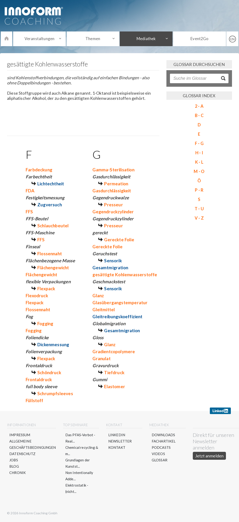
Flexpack (46, 288)
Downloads (163, 435)
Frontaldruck (39, 379)
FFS (29, 211)
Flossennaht (49, 253)
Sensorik (113, 260)
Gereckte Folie (119, 239)
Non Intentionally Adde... (79, 475)
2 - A (199, 106)
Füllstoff (34, 400)
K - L (199, 162)
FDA (30, 190)
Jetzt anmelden (209, 455)
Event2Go (199, 38)
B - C (199, 115)
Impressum (19, 435)
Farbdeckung (39, 169)
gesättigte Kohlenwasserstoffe (124, 274)
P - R (199, 190)
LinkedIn (116, 435)
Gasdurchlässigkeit (111, 190)
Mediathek (146, 38)
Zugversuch (49, 204)
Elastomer (114, 386)
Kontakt (116, 447)
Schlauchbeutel (53, 225)
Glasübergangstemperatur (120, 302)
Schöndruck (49, 372)
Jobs (13, 460)
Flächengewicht (53, 267)
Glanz (98, 295)
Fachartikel (164, 441)
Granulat (101, 358)
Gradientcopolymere (113, 351)
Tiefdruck (114, 372)
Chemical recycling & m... (81, 450)
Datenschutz (22, 454)
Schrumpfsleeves (55, 393)
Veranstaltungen (40, 38)
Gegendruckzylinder (113, 211)
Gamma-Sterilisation (113, 169)
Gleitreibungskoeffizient (117, 316)
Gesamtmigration (110, 267)
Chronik (17, 472)
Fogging (45, 323)
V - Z (199, 218)
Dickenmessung (53, 344)
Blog (14, 466)
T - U (199, 208)
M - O (199, 171)
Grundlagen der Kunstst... (77, 463)
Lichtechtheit (50, 183)
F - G (199, 143)
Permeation (116, 183)
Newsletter (120, 441)
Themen (92, 38)
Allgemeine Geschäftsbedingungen (32, 444)
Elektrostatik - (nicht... (76, 488)
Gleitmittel (103, 309)
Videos (158, 454)
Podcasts (161, 447)
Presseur (113, 204)
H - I (199, 152)
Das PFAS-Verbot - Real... (80, 438)
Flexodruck (37, 295)
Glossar (159, 460)
